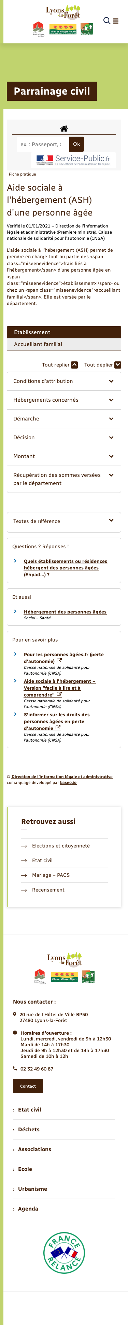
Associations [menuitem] (32, 1149)
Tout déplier (102, 365)
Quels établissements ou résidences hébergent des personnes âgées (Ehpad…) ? (65, 568)
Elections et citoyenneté (55, 846)
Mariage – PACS (45, 875)
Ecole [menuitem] (22, 1169)
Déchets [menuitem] (26, 1129)
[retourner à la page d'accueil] (62, 21)
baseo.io (68, 782)
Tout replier (60, 365)
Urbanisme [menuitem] (30, 1189)
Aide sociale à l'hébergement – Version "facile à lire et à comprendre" (60, 688)
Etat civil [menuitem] (27, 1109)
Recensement (43, 890)
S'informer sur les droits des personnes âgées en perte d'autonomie (57, 721)
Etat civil (37, 860)
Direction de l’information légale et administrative (62, 776)
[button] (63, 381)
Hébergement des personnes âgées (65, 612)
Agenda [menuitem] (25, 1208)
